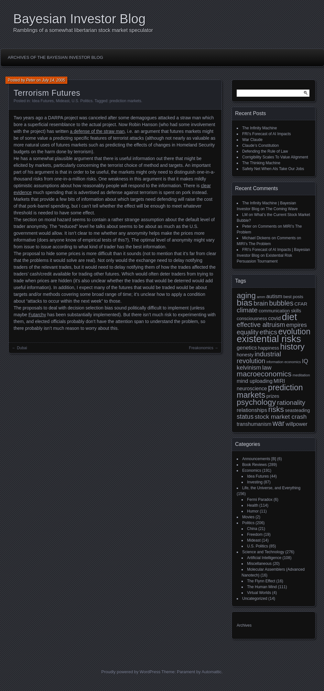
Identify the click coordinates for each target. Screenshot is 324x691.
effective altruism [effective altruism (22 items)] (261, 324)
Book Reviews (254, 464)
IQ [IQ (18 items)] (305, 361)
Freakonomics (201, 348)
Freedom (255, 534)
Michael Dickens (256, 238)
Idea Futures (43, 101)
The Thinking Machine (261, 163)
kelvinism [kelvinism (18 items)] (249, 367)
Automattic (211, 671)
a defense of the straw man (97, 131)
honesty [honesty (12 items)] (245, 354)
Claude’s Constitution (260, 145)
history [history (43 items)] (292, 346)
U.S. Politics (81, 101)
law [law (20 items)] (267, 367)
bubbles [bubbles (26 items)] (281, 303)
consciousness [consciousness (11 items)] (252, 318)
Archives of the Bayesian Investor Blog (55, 57)
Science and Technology (263, 552)
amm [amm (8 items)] (261, 297)
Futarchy (37, 314)
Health (252, 505)
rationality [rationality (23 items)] (291, 402)
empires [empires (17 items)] (296, 325)
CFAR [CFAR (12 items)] (300, 304)
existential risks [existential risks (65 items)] (269, 338)
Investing (255, 482)
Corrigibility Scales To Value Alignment (275, 157)
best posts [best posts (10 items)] (293, 296)
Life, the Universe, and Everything (271, 488)
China (252, 528)
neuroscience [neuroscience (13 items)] (252, 388)
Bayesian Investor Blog (79, 19)
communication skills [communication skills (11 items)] (280, 310)
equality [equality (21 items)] (247, 332)
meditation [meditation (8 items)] (301, 375)
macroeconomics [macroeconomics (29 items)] (264, 374)
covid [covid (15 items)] (274, 318)
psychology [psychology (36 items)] (256, 402)
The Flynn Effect (261, 581)
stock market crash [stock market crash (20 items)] (281, 416)
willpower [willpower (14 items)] (297, 424)
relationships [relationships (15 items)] (252, 410)
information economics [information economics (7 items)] (283, 362)
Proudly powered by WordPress (130, 671)
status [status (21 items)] (245, 416)
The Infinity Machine (259, 128)
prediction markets (125, 101)
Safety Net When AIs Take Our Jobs (273, 169)
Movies (248, 517)
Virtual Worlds (259, 592)
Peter (31, 80)
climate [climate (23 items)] (247, 310)
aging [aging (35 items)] (246, 295)
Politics (248, 523)
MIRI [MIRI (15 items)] (279, 381)
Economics (251, 470)
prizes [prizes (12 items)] (272, 396)
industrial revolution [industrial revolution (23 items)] (259, 357)
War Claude (252, 139)
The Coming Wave (282, 209)
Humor (253, 511)
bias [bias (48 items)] (245, 303)
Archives (244, 625)
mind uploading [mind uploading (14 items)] (255, 381)
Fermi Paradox (260, 499)
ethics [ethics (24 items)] (268, 332)
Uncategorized (254, 598)
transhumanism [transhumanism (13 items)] (254, 424)
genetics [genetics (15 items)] (247, 348)
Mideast (63, 101)
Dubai (22, 348)
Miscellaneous (259, 563)
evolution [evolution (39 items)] (294, 331)
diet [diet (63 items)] (289, 317)
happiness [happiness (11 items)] (268, 348)
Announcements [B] (259, 459)
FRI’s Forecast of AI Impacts (266, 134)
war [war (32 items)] (279, 423)
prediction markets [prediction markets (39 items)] (270, 391)
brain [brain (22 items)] (261, 303)
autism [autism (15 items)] (274, 296)
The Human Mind (262, 587)
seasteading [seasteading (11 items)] (297, 410)
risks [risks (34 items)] (276, 409)
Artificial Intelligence (264, 558)
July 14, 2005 (53, 80)
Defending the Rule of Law (265, 151)
